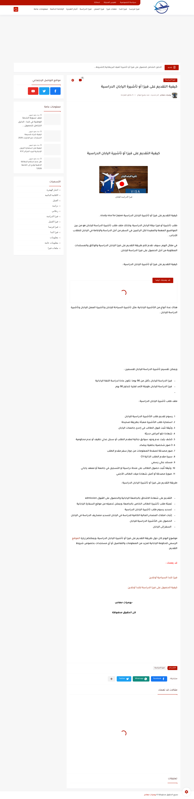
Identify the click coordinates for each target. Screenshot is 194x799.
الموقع (76, 538)
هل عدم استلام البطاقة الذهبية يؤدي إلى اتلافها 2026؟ (31, 165)
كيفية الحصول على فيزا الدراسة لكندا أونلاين (152, 587)
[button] (159, 679)
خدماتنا (97, 3)
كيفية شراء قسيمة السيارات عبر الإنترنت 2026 (30, 136)
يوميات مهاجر (150, 795)
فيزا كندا (123, 10)
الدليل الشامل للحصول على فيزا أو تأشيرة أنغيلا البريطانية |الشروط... (128, 67)
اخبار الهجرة (52, 190)
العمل (55, 200)
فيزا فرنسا (134, 10)
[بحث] (16, 10)
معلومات (54, 237)
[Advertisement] (97, 39)
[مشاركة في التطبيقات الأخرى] (111, 679)
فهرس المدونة (110, 3)
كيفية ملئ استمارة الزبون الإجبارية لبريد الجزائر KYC (31, 150)
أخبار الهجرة (71, 10)
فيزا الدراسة (86, 10)
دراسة (55, 205)
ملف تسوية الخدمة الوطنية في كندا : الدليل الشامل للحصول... (30, 122)
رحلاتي (55, 211)
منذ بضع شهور (34, 115)
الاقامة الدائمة (51, 195)
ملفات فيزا (111, 10)
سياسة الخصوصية (128, 3)
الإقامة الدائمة (57, 10)
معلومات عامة (41, 10)
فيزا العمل (99, 10)
